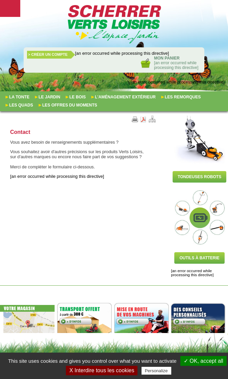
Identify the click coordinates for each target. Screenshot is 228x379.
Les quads (21, 105)
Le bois (77, 97)
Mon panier (167, 58)
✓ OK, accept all (203, 361)
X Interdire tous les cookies (101, 370)
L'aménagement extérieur (125, 97)
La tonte (19, 97)
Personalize (156, 370)
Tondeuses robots (199, 176)
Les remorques (183, 97)
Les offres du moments (69, 105)
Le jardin (49, 97)
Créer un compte (49, 54)
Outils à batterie (199, 258)
